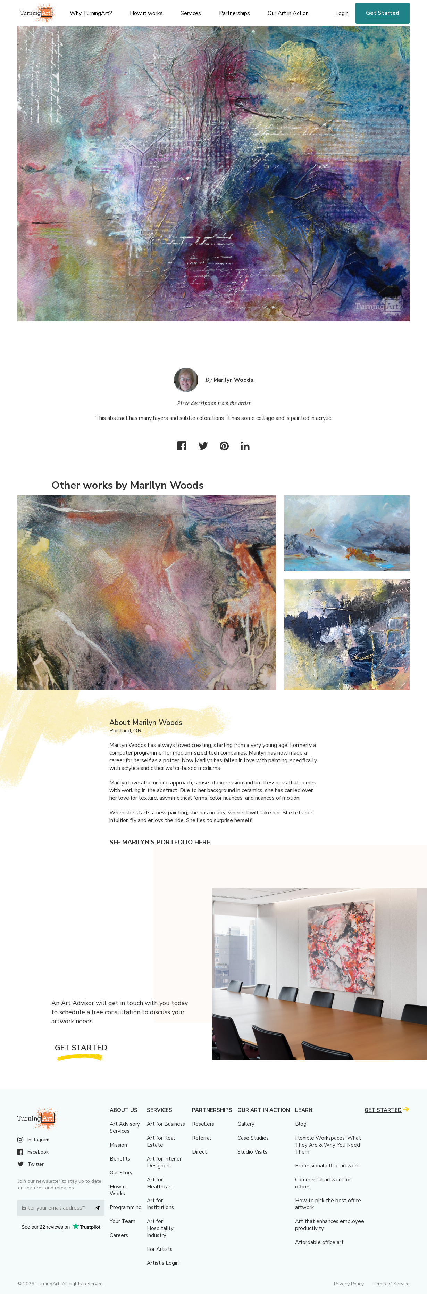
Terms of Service (391, 1283)
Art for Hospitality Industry (160, 1228)
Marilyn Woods (233, 380)
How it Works (118, 1190)
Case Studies (253, 1137)
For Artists (160, 1249)
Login (342, 13)
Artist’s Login (163, 1263)
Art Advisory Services (125, 1127)
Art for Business (166, 1124)
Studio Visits (252, 1151)
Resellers (203, 1124)
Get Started (382, 13)
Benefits (120, 1158)
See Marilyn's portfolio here (159, 842)
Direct (199, 1151)
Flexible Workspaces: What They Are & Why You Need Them (328, 1144)
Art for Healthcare (160, 1183)
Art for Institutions (160, 1204)
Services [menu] (191, 13)
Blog (301, 1124)
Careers (119, 1235)
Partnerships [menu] (234, 13)
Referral (201, 1137)
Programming (126, 1207)
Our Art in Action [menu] (288, 13)
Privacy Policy (349, 1283)
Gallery (245, 1124)
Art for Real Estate (161, 1141)
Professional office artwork (327, 1165)
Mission (118, 1144)
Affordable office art (319, 1242)
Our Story (121, 1172)
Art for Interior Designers (164, 1162)
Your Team (122, 1221)
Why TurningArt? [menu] (91, 13)
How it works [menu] (146, 13)
